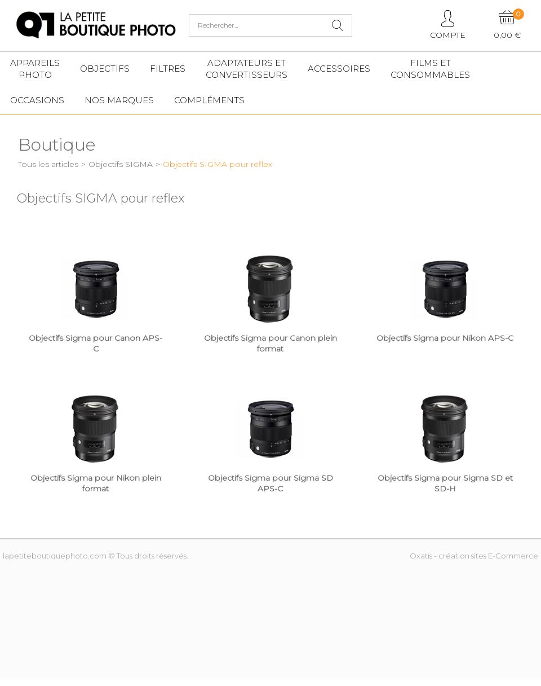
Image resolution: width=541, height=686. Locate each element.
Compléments (209, 100)
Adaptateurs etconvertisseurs (246, 69)
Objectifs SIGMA (120, 164)
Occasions (37, 100)
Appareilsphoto (35, 69)
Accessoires (339, 68)
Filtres (167, 68)
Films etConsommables (430, 69)
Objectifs (105, 68)
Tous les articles (48, 164)
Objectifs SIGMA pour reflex (217, 164)
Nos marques (119, 100)
